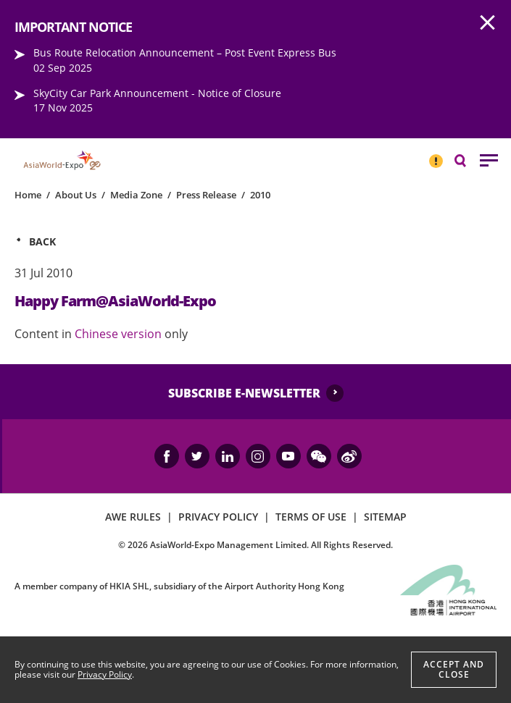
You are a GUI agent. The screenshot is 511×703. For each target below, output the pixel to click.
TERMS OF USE (310, 516)
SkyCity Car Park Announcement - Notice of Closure (157, 93)
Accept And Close (453, 669)
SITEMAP (385, 516)
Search (467, 159)
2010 (260, 194)
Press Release (206, 194)
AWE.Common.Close (488, 23)
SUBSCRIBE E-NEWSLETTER (244, 393)
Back (42, 241)
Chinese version (120, 334)
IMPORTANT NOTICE (435, 155)
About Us (75, 194)
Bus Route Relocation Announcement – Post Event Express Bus (184, 52)
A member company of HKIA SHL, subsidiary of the (179, 586)
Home (27, 194)
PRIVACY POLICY (218, 516)
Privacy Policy (105, 674)
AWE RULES (133, 516)
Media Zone (136, 194)
